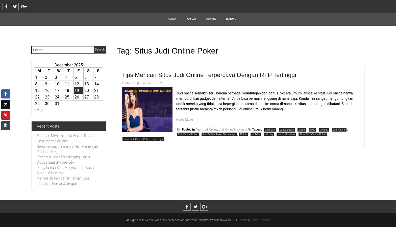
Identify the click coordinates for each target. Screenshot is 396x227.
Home (172, 19)
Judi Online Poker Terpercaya (219, 134)
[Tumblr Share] (5, 125)
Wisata (211, 19)
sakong (269, 134)
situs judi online (286, 134)
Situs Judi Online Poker (313, 134)
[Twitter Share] (5, 104)
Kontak (231, 19)
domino (324, 129)
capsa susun (287, 129)
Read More (184, 119)
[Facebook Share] (5, 93)
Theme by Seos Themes (254, 220)
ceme (302, 129)
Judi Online (339, 129)
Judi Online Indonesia (233, 129)
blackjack (270, 129)
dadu (312, 129)
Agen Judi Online (206, 129)
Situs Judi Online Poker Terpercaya (143, 139)
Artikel (191, 19)
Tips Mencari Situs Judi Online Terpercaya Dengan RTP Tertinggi (209, 74)
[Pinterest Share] (5, 115)
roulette (256, 134)
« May (38, 110)
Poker (243, 134)
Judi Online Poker (188, 134)
